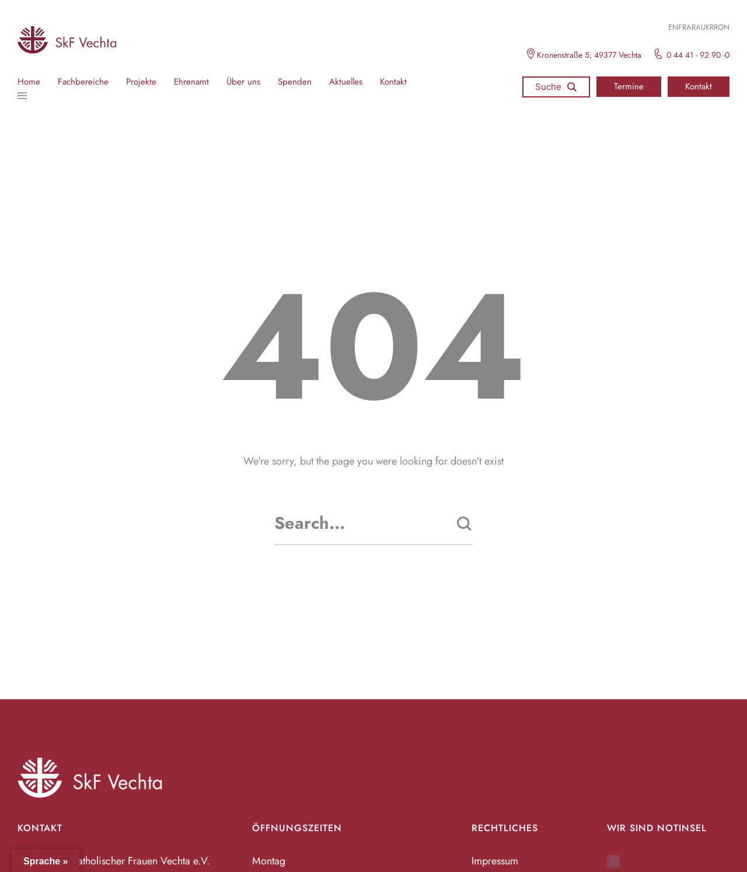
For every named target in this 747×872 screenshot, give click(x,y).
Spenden (295, 82)
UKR (707, 27)
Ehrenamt (191, 82)
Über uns (243, 82)
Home (29, 82)
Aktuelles (345, 82)
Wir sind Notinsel (657, 828)
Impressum (495, 860)
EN (673, 27)
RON (721, 27)
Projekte (141, 82)
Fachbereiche (83, 82)
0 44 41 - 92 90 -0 (697, 55)
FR (682, 27)
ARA (693, 27)
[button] (628, 86)
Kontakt (393, 82)
